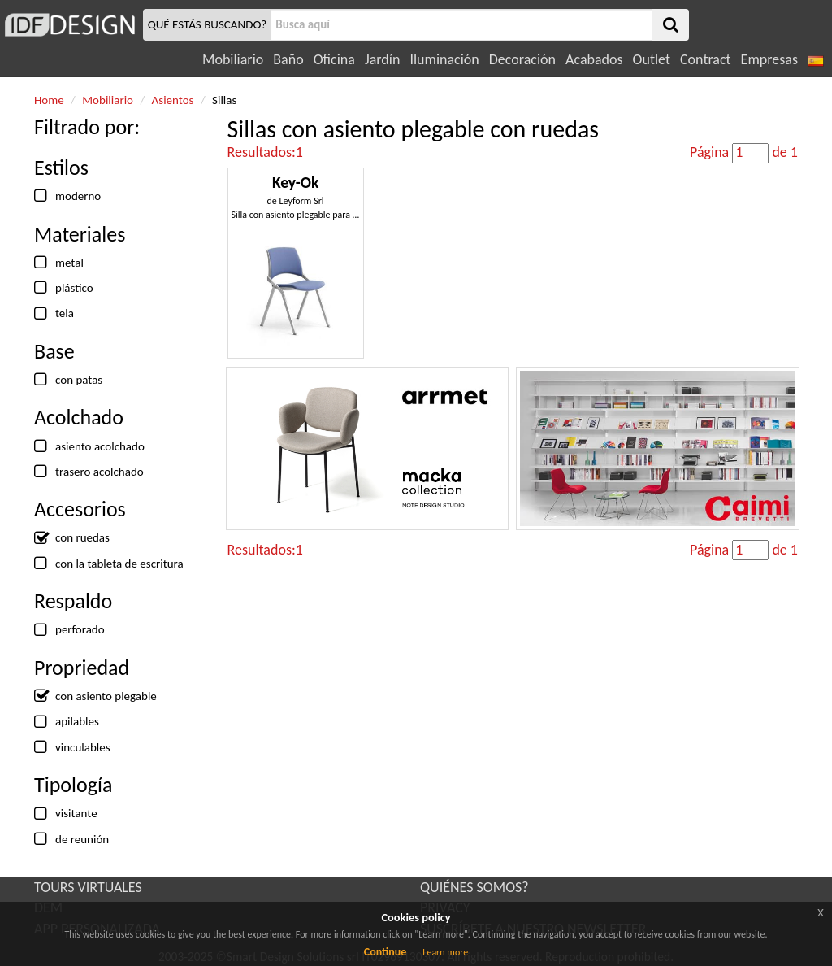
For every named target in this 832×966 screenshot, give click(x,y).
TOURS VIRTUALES (88, 887)
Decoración (522, 59)
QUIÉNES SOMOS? (474, 887)
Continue (385, 952)
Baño (288, 59)
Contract (705, 59)
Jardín (382, 59)
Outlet (651, 59)
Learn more (445, 952)
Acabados (594, 59)
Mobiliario (232, 59)
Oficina (334, 59)
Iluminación (444, 59)
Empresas (769, 59)
